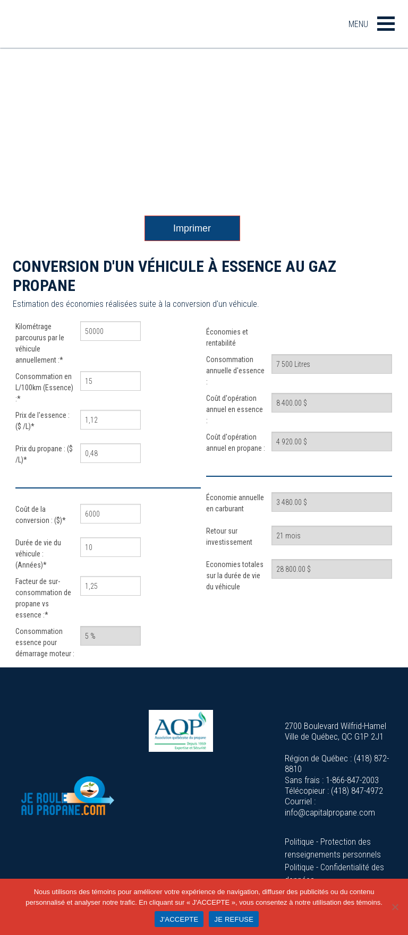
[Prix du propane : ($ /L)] (110, 453)
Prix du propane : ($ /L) (44, 454)
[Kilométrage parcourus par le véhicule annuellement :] (110, 331)
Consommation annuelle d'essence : (235, 370)
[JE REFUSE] (394, 907)
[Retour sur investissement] (331, 535)
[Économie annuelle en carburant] (331, 502)
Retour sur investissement (229, 536)
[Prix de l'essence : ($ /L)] (110, 420)
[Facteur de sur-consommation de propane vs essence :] (110, 586)
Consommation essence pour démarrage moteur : (44, 642)
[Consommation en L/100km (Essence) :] (110, 381)
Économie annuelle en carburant (235, 503)
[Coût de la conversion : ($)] (110, 514)
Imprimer (192, 228)
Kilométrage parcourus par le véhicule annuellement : (39, 343)
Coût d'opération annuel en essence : (234, 409)
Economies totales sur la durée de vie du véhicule (235, 575)
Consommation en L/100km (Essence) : (44, 387)
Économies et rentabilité (227, 337)
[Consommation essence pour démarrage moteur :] (110, 636)
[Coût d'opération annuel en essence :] (331, 403)
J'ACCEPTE (179, 919)
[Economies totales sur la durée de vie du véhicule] (331, 569)
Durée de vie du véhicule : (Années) (38, 553)
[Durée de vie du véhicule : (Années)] (110, 547)
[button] (386, 23)
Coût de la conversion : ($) (40, 515)
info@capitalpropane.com (330, 812)
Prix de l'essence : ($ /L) (42, 421)
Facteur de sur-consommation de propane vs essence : (43, 598)
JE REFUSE (233, 919)
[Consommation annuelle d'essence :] (331, 364)
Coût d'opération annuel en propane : (235, 442)
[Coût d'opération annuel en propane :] (331, 441)
